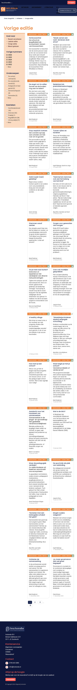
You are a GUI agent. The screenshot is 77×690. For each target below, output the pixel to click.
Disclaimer (9, 649)
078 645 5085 (14, 663)
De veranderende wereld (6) (13, 82)
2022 (9, 64)
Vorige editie (29, 18)
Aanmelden (10, 679)
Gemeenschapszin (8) (14, 92)
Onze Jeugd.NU (9, 18)
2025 (9, 57)
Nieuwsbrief (9, 654)
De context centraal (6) (12, 78)
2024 (9, 60)
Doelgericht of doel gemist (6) (14, 87)
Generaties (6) (12, 95)
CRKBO (8, 652)
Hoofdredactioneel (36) (14, 109)
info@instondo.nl (15, 667)
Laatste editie (13, 41)
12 (30, 605)
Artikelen (24, 7)
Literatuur (49, 7)
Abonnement (36, 7)
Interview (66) (12, 113)
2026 (9, 55)
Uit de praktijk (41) (14, 120)
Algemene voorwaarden (13, 647)
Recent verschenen (14, 39)
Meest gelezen (13, 46)
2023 (9, 62)
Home (16, 7)
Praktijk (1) (11, 115)
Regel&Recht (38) (13, 117)
